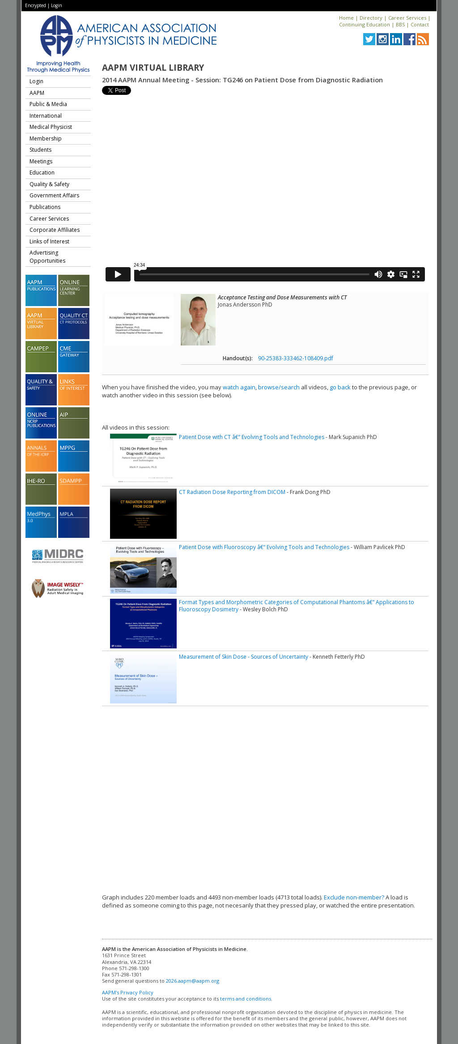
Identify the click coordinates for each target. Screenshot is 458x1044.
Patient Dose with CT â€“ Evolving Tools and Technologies (251, 437)
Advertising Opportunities (47, 256)
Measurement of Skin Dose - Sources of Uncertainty (243, 656)
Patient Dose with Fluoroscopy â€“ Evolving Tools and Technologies (264, 547)
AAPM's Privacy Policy (127, 992)
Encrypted (35, 5)
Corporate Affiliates (55, 230)
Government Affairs (54, 195)
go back (340, 387)
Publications (45, 207)
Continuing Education (364, 24)
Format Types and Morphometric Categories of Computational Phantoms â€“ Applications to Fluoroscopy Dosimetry (296, 605)
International (46, 115)
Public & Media (48, 104)
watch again (239, 387)
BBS (400, 24)
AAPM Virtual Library (153, 67)
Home (346, 17)
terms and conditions (245, 998)
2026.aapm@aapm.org (192, 980)
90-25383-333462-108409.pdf (295, 358)
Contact (420, 24)
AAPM (37, 93)
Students (40, 149)
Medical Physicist (51, 127)
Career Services (407, 17)
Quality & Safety (49, 184)
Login (56, 5)
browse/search (279, 387)
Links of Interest (49, 241)
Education (42, 172)
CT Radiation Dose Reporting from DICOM (232, 492)
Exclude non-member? (354, 897)
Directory (371, 17)
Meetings (41, 161)
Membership (46, 138)
